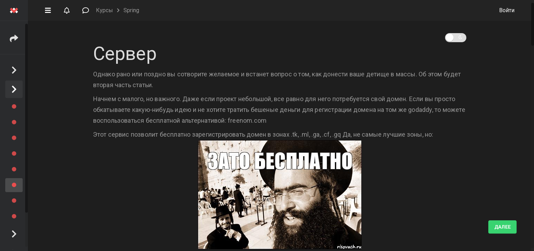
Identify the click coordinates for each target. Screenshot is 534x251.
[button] (47, 9)
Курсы (104, 10)
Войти (506, 10)
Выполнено (495, 227)
